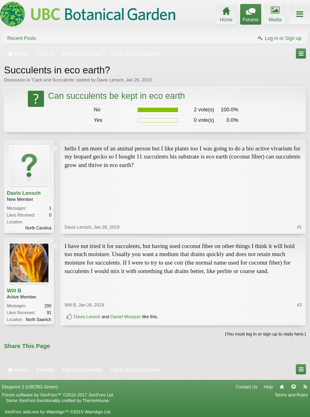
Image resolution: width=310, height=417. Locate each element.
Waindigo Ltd (97, 411)
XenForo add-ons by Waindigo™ (36, 411)
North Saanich (38, 319)
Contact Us (247, 386)
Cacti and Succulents (53, 79)
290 (47, 306)
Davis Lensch (110, 79)
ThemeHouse (95, 400)
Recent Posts (21, 38)
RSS (305, 387)
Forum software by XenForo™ (58, 394)
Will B (14, 291)
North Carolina (38, 228)
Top (293, 387)
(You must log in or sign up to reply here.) (265, 334)
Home (282, 387)
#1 (299, 227)
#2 (299, 304)
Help (268, 386)
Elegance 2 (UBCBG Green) (30, 386)
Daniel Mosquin (126, 316)
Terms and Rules (291, 394)
